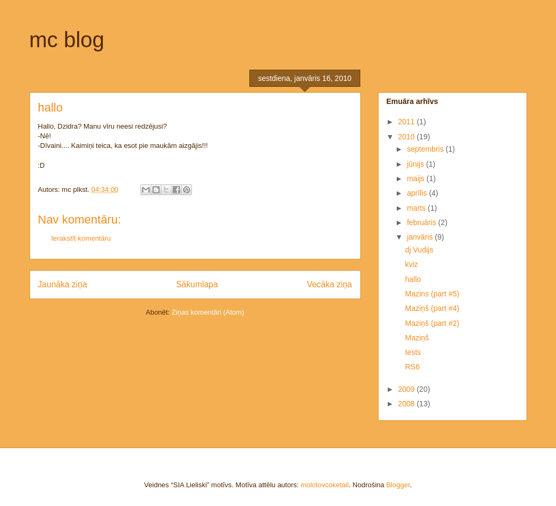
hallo (413, 279)
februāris (422, 222)
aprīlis (418, 193)
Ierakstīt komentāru (81, 238)
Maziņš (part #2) (432, 323)
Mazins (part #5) (432, 293)
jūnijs (416, 164)
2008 (407, 403)
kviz (411, 264)
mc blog (67, 39)
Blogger (398, 485)
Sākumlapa (197, 284)
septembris (426, 149)
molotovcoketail (325, 485)
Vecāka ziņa (329, 284)
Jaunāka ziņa (62, 284)
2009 (407, 389)
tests (413, 352)
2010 (407, 136)
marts (417, 208)
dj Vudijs (419, 249)
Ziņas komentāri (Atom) (208, 312)
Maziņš (416, 337)
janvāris (421, 237)
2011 (407, 121)
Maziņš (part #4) (432, 308)
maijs (417, 178)
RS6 (412, 366)
